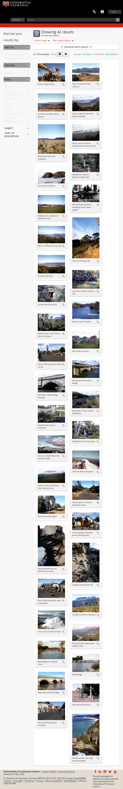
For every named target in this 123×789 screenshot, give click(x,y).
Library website (49, 771)
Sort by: (78, 54)
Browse (16, 19)
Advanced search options (76, 46)
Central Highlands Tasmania (17, 95)
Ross (6, 102)
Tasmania (8, 87)
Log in (114, 11)
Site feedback (70, 780)
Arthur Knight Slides (13, 55)
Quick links (102, 12)
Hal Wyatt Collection (14, 59)
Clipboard (94, 12)
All (5, 51)
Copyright (18, 780)
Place (7, 79)
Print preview (41, 54)
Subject (8, 128)
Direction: (99, 54)
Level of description (11, 134)
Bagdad (7, 106)
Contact (7, 780)
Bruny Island (10, 118)
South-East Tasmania (14, 114)
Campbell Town (11, 122)
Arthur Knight (10, 73)
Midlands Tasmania (13, 99)
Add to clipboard (63, 84)
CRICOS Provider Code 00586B (71, 778)
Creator (9, 65)
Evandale (8, 110)
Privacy (40, 780)
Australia (8, 91)
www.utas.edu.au (66, 771)
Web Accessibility (53, 780)
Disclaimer (29, 780)
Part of (9, 47)
